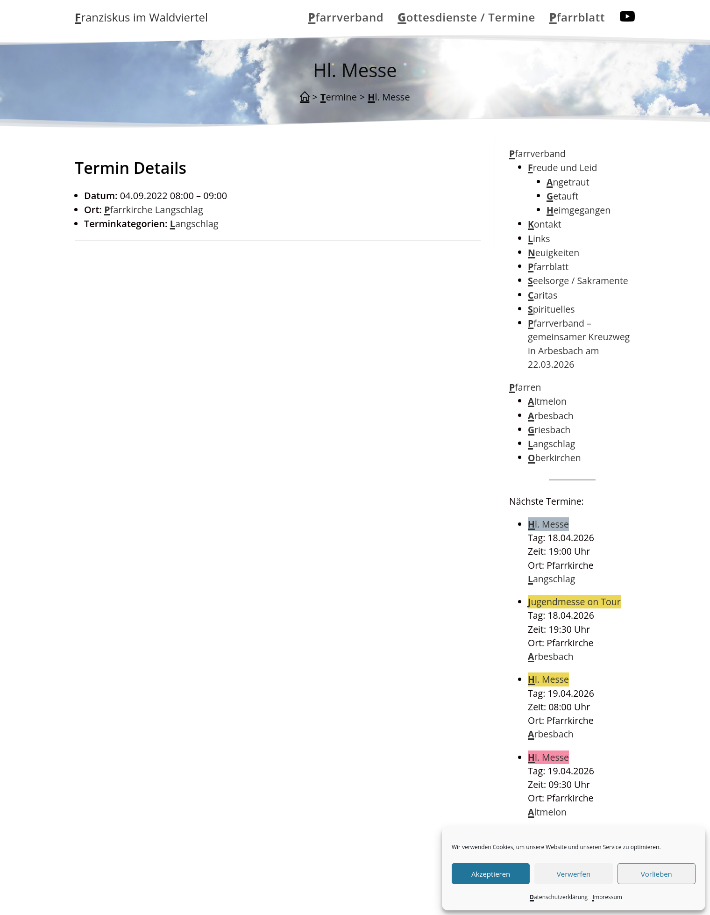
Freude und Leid (562, 167)
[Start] (304, 97)
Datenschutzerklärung (559, 897)
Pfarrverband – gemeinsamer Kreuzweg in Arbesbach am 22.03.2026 (579, 344)
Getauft (562, 196)
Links (539, 238)
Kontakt (544, 224)
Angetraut (568, 182)
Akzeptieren (490, 874)
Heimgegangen (579, 210)
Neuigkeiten (553, 252)
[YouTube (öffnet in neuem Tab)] (627, 16)
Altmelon (547, 401)
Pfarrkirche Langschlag (153, 209)
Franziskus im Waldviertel (141, 17)
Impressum (607, 897)
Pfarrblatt (548, 266)
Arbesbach (551, 415)
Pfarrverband (537, 153)
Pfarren (525, 387)
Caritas (542, 295)
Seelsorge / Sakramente (578, 280)
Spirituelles (551, 309)
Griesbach (549, 429)
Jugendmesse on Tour (574, 601)
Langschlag (194, 223)
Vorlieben (656, 874)
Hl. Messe (389, 97)
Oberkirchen (554, 457)
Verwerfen (573, 874)
